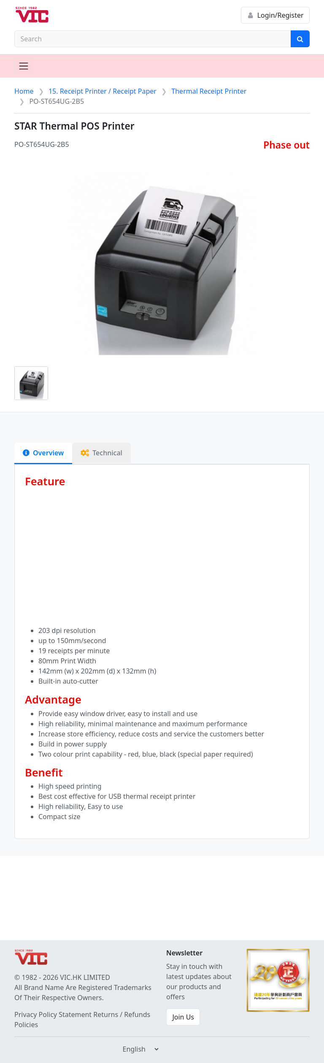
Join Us (183, 1017)
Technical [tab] (101, 452)
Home (24, 91)
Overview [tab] (43, 452)
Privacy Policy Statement (53, 1014)
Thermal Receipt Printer (208, 91)
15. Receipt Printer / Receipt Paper (103, 91)
